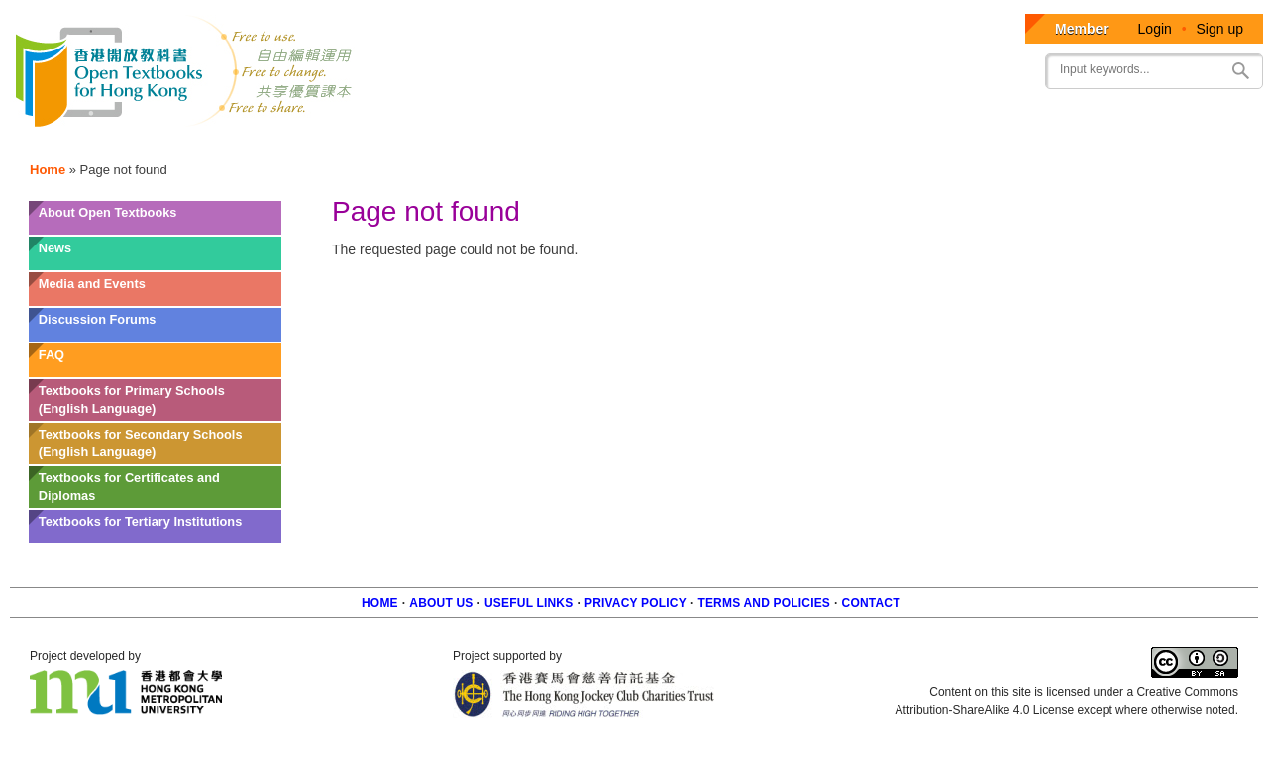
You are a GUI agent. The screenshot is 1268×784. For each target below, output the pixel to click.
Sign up (1220, 29)
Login (1155, 29)
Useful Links (528, 603)
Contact (871, 603)
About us (441, 603)
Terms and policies (763, 603)
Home (47, 169)
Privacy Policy (635, 603)
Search (1240, 70)
